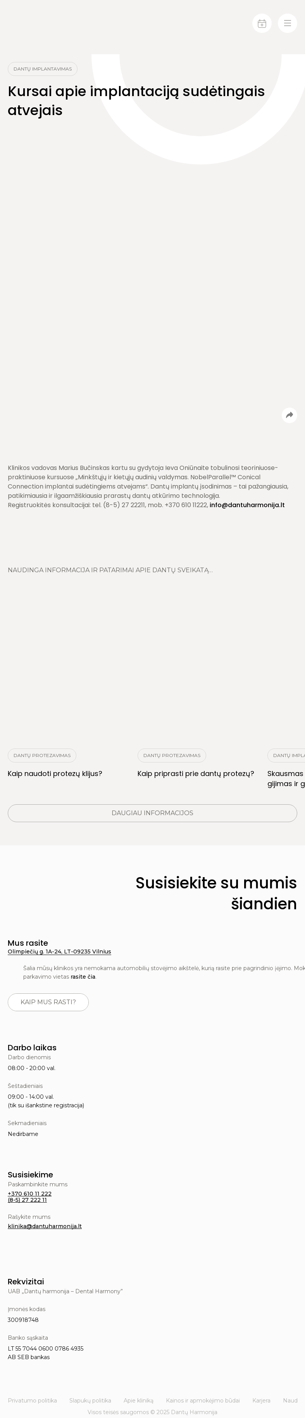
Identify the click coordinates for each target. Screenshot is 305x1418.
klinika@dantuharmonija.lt (45, 1226)
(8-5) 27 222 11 (27, 1200)
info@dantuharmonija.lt (247, 505)
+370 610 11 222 (30, 1193)
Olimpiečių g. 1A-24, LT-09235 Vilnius (59, 951)
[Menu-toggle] (287, 23)
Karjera (261, 1400)
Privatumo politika (32, 1400)
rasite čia (83, 976)
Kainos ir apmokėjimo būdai (203, 1400)
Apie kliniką (138, 1400)
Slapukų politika (90, 1400)
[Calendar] (262, 23)
